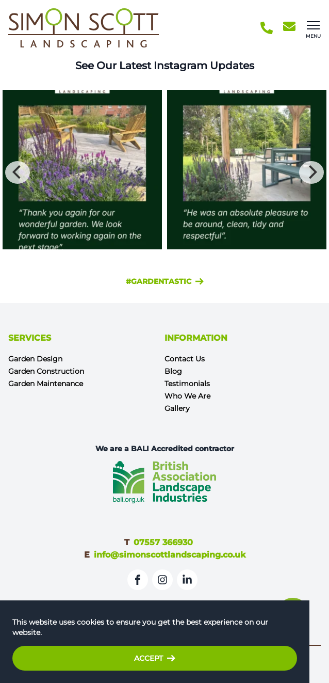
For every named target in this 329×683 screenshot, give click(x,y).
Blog (173, 371)
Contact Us (184, 358)
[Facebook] (137, 579)
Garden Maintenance (45, 383)
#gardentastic (165, 281)
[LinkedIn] (187, 579)
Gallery (177, 408)
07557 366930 (163, 542)
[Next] (311, 172)
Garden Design (35, 358)
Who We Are (187, 396)
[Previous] (17, 172)
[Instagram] (162, 579)
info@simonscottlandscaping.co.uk (169, 555)
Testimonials (187, 383)
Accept (154, 658)
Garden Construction (46, 371)
